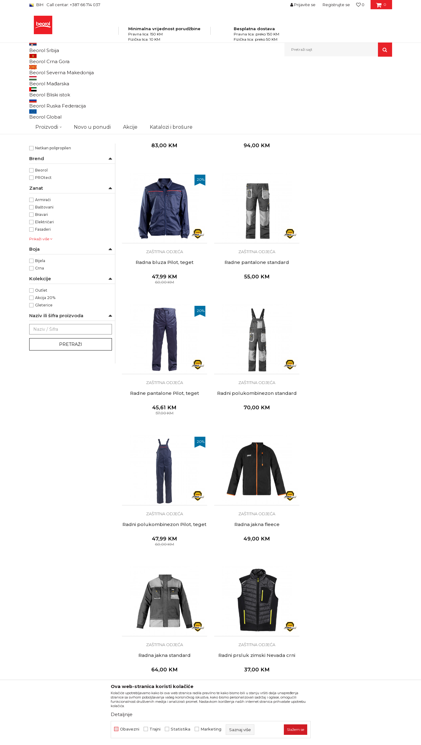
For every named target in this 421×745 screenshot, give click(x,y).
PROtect (43, 243)
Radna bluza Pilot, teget (349, 197)
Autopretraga (208, 80)
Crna (39, 334)
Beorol (41, 236)
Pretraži (70, 410)
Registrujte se (336, 4)
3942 (43, 125)
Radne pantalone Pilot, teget (256, 328)
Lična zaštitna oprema (123, 69)
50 (82, 133)
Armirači (43, 265)
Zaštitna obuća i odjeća (168, 69)
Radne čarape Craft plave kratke (348, 590)
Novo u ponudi (92, 49)
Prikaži (326, 80)
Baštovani (44, 273)
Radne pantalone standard (164, 328)
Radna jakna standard (349, 459)
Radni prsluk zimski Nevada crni (164, 590)
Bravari (41, 280)
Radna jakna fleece (256, 459)
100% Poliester (49, 199)
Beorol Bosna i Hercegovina (53, 69)
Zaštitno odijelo (256, 590)
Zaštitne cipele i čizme (54, 94)
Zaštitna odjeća (47, 102)
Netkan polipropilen (53, 214)
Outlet (41, 356)
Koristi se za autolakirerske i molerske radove (70, 174)
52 (41, 140)
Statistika (180, 729)
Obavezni (129, 729)
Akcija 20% (45, 363)
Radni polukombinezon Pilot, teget (164, 459)
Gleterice (44, 371)
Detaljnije (122, 714)
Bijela (40, 326)
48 (41, 133)
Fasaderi (43, 295)
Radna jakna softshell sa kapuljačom (256, 199)
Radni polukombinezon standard (349, 328)
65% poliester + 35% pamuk (60, 206)
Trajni (155, 729)
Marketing (211, 729)
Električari (44, 287)
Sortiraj (236, 80)
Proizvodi (90, 69)
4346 (84, 125)
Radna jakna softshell (164, 197)
